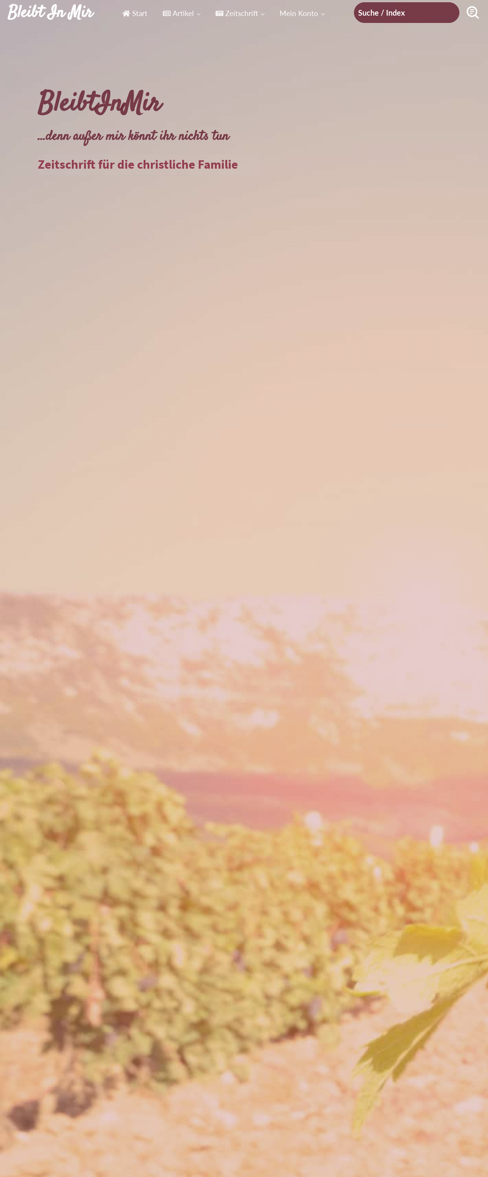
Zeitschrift (236, 13)
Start (134, 13)
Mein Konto (299, 13)
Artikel (178, 13)
